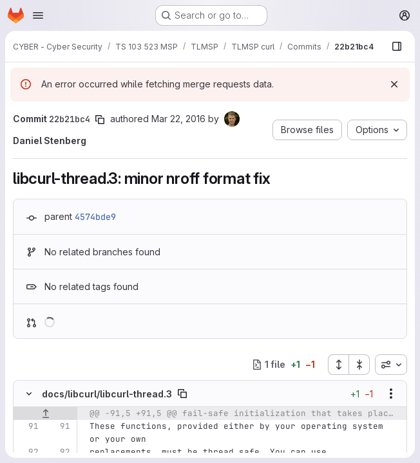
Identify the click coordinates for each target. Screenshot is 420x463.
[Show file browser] (397, 46)
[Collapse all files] (359, 364)
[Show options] (391, 393)
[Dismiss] (394, 84)
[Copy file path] (182, 393)
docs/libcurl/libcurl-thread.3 (107, 393)
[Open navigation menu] (38, 15)
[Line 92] (28, 452)
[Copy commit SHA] (100, 119)
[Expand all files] (338, 364)
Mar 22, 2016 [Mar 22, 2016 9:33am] (178, 118)
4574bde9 (95, 216)
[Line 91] (28, 426)
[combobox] (391, 364)
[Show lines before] (45, 413)
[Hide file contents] (29, 393)
